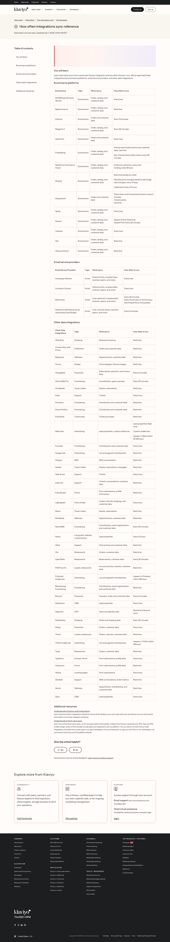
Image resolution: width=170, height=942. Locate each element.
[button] (60, 750)
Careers (53, 2)
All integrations (61, 20)
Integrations (29, 20)
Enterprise (35, 2)
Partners (44, 2)
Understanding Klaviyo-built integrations (72, 711)
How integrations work (45, 20)
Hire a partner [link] (72, 818)
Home (16, 2)
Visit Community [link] (24, 818)
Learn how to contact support (100, 758)
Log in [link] (116, 818)
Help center (25, 2)
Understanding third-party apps (68, 721)
